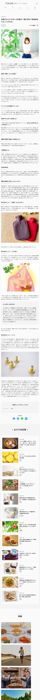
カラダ (3, 25)
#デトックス (6, 408)
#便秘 (12, 408)
